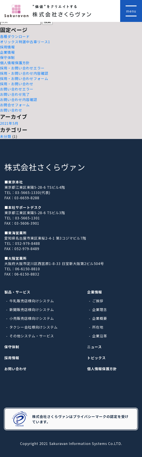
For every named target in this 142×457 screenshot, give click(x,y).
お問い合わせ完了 (15, 94)
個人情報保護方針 (15, 62)
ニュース (94, 346)
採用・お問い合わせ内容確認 (24, 73)
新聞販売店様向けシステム (31, 309)
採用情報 (7, 47)
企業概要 (99, 318)
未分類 (5, 136)
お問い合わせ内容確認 (18, 99)
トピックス (96, 357)
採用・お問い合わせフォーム (24, 78)
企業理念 (99, 309)
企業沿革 (99, 335)
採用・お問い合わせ (16, 83)
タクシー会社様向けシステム (33, 327)
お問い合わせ (11, 110)
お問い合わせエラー (16, 89)
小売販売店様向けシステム (31, 318)
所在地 (97, 327)
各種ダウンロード (15, 36)
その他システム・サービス (31, 335)
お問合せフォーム (15, 104)
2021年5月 (9, 123)
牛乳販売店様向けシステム (31, 300)
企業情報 (7, 52)
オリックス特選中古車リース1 (25, 41)
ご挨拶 (97, 300)
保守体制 (7, 57)
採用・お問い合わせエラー (22, 68)
